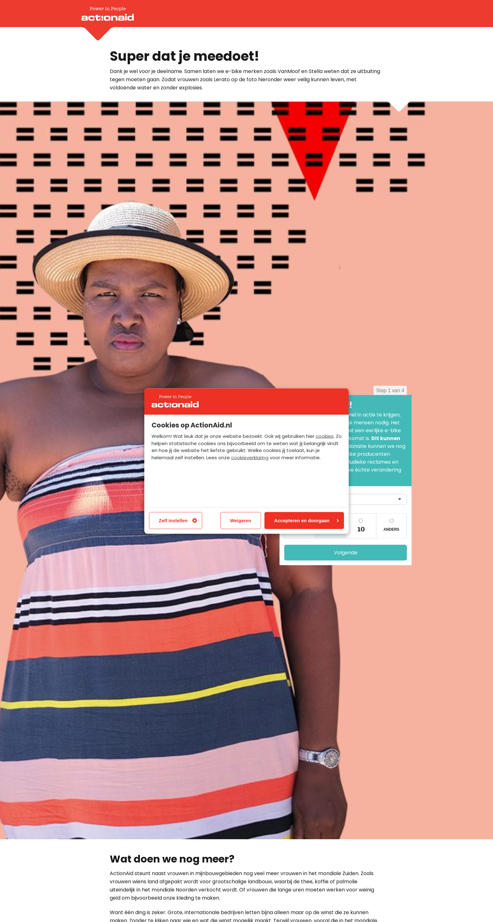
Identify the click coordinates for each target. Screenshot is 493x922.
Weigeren (240, 520)
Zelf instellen (178, 520)
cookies (325, 436)
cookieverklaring (250, 457)
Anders (391, 529)
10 (361, 529)
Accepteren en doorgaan (306, 520)
